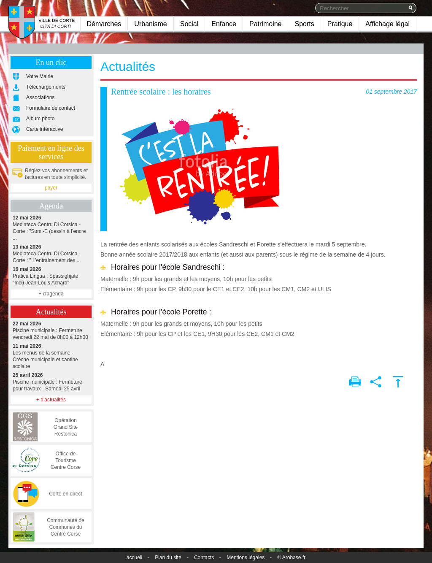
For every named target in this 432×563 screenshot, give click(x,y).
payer (51, 188)
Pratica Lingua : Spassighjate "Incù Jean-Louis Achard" (51, 276)
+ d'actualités (51, 400)
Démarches (104, 23)
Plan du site (168, 557)
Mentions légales (246, 557)
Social (189, 23)
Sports (304, 23)
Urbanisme (150, 23)
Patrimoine (265, 23)
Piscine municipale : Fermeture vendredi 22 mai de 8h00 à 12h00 (51, 330)
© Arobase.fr (291, 557)
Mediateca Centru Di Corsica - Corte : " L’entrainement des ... (51, 253)
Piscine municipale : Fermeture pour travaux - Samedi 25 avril (51, 382)
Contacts (204, 557)
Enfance (223, 23)
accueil (134, 557)
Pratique (340, 23)
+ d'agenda (50, 294)
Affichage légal (387, 23)
